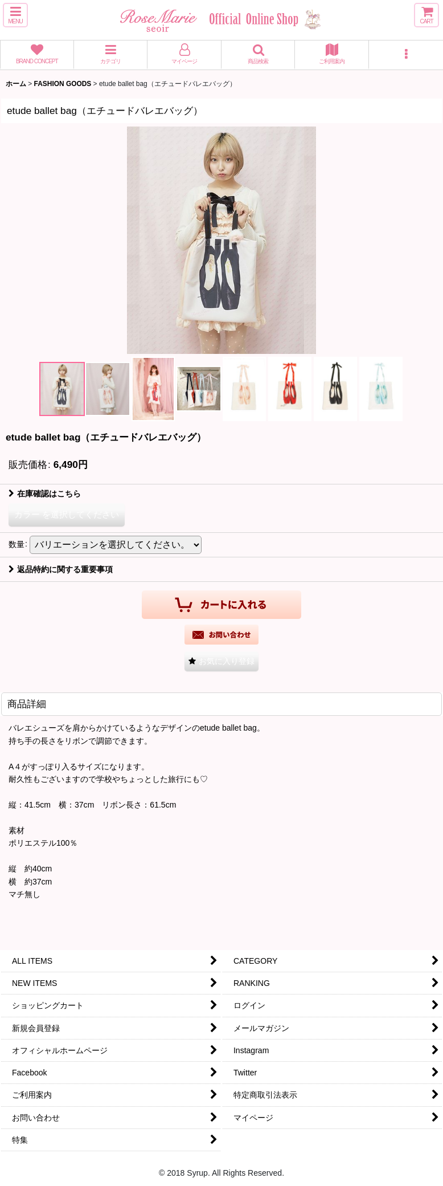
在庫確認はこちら (45, 493)
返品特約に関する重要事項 (61, 569)
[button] (15, 15)
